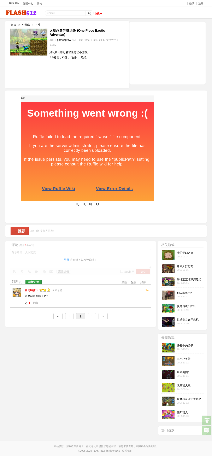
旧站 (39, 3)
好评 (143, 282)
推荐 (20, 231)
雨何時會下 (32, 290)
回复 (36, 302)
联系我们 (127, 450)
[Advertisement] (167, 53)
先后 (133, 282)
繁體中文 (28, 3)
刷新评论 (33, 281)
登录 (191, 3)
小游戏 (26, 24)
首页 (13, 24)
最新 (124, 282)
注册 (200, 3)
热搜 (99, 13)
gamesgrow (64, 39)
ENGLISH (14, 3)
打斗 (38, 24)
